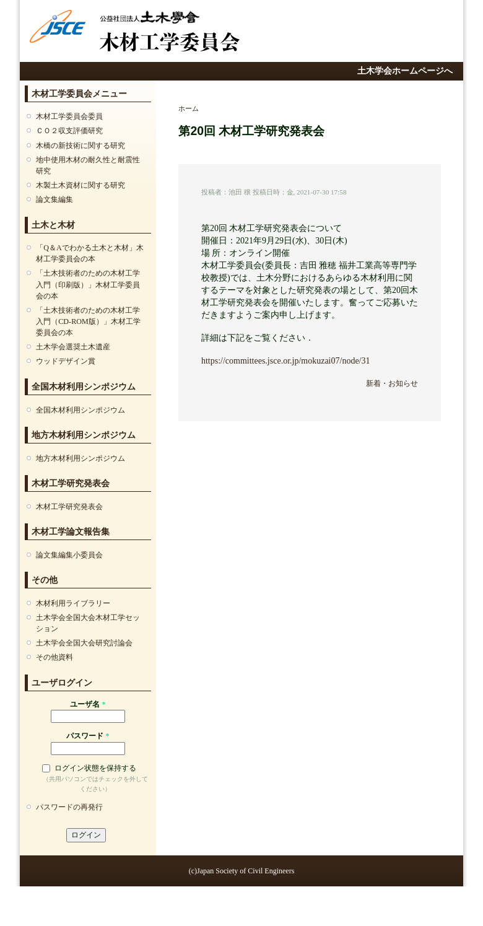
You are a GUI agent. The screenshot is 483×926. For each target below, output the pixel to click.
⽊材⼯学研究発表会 (69, 506)
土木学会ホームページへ (405, 71)
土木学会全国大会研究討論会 (84, 643)
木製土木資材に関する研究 (80, 185)
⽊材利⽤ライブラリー (73, 603)
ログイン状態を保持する (95, 768)
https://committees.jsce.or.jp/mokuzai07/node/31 (285, 360)
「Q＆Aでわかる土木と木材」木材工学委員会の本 (90, 253)
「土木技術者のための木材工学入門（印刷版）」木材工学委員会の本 (88, 284)
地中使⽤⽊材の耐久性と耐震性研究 (88, 165)
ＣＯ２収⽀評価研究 (69, 130)
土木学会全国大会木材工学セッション (88, 623)
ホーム (188, 108)
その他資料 (54, 657)
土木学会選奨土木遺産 (73, 347)
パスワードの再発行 (69, 807)
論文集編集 (54, 199)
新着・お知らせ (392, 383)
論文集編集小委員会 (69, 555)
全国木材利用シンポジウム (80, 410)
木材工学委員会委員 (69, 116)
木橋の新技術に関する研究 (80, 145)
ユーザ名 (87, 704)
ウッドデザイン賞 (65, 361)
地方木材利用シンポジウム (80, 458)
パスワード (87, 736)
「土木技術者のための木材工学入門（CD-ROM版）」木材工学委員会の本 (88, 321)
